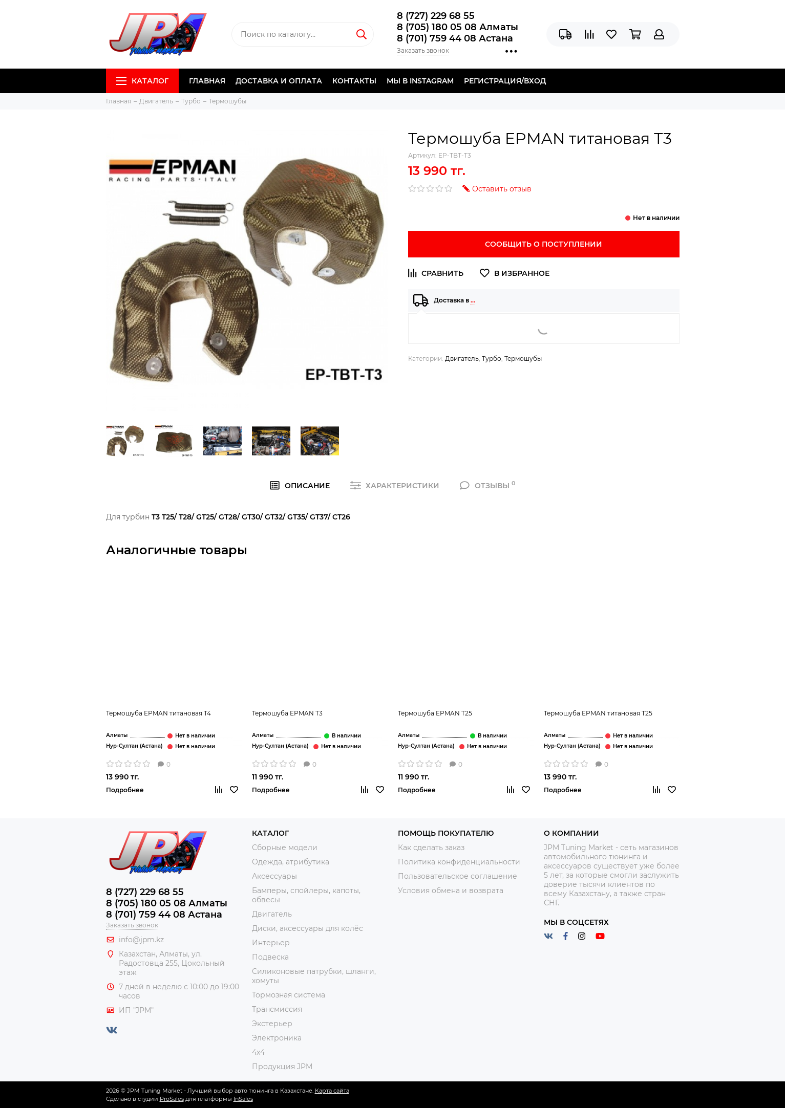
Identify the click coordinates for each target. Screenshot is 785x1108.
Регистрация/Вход (505, 80)
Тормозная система (288, 995)
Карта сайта (332, 1090)
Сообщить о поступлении (543, 244)
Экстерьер (272, 1023)
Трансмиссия (277, 1009)
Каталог (142, 80)
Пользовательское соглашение (457, 876)
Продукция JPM (282, 1066)
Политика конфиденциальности (459, 861)
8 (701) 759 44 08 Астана (455, 38)
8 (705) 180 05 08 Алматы (457, 27)
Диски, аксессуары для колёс (307, 928)
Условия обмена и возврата (450, 890)
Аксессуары (274, 876)
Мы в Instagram (420, 80)
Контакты (354, 80)
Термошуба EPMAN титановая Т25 (598, 713)
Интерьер (271, 942)
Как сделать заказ (431, 847)
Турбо (491, 358)
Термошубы (523, 358)
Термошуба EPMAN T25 (435, 713)
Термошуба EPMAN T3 (287, 713)
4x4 (258, 1052)
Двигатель (462, 358)
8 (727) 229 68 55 (436, 15)
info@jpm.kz (141, 939)
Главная (207, 80)
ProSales (172, 1098)
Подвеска (270, 957)
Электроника (277, 1037)
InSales (243, 1098)
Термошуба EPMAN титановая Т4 (158, 713)
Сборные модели (284, 847)
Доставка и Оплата (279, 80)
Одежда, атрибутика (290, 861)
